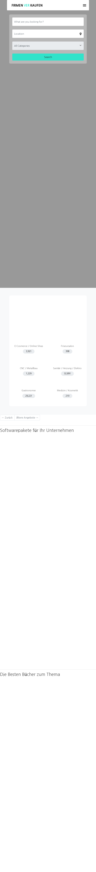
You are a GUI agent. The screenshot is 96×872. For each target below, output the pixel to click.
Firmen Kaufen (27, 5)
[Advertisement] (48, 316)
